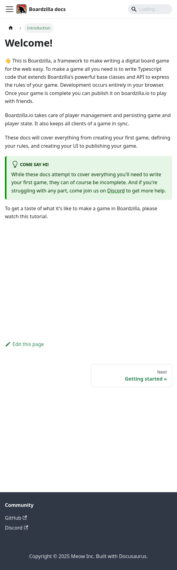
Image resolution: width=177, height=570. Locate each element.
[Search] (150, 9)
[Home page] (11, 28)
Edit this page (24, 344)
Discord (116, 190)
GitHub (16, 518)
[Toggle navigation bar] (9, 9)
